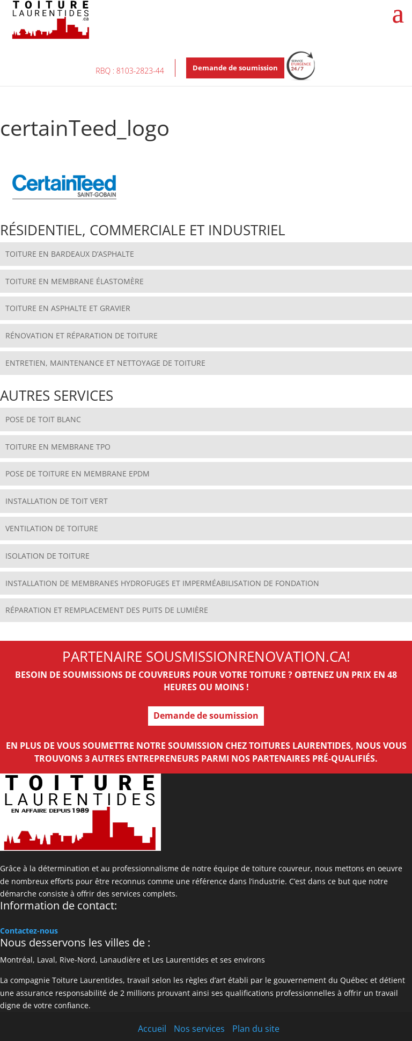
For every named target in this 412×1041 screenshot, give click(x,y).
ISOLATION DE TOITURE (47, 556)
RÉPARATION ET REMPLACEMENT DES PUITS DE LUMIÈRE (106, 610)
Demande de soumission (235, 68)
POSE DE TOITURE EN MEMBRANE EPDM (77, 473)
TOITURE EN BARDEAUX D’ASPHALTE (69, 254)
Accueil (152, 1029)
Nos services (199, 1029)
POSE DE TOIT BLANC (43, 419)
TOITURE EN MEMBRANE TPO (58, 447)
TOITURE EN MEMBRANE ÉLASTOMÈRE (74, 281)
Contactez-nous (29, 931)
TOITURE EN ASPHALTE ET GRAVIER (67, 308)
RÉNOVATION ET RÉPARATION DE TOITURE (81, 335)
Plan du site (255, 1029)
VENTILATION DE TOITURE (51, 528)
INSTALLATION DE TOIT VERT (56, 501)
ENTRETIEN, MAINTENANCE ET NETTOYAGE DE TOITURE (105, 363)
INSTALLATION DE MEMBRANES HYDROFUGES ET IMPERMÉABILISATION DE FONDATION (162, 583)
